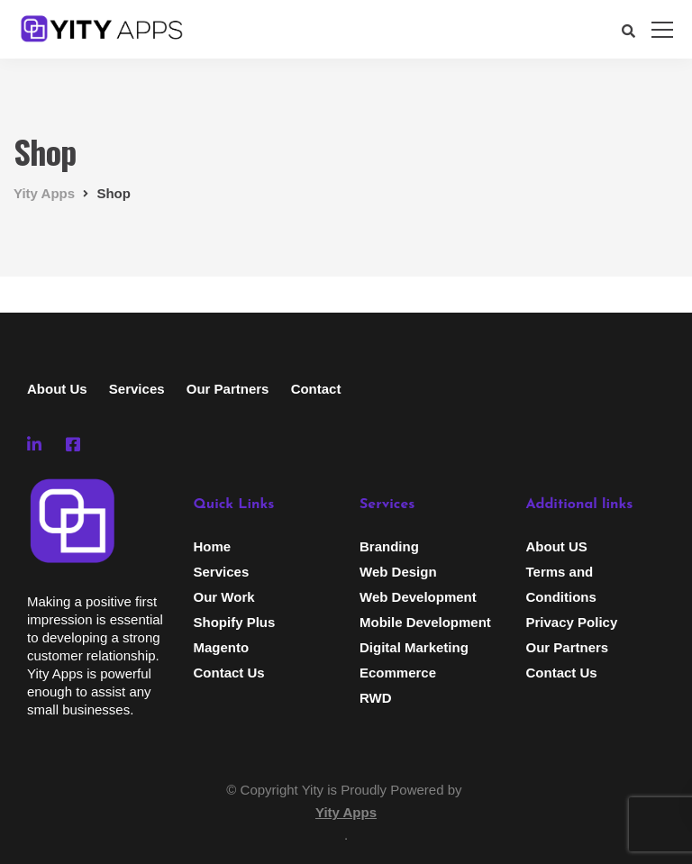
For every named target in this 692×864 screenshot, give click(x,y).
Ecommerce (398, 672)
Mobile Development (425, 622)
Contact (316, 388)
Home (213, 546)
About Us (57, 388)
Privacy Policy (572, 622)
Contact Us (229, 672)
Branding (389, 546)
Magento (222, 647)
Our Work (224, 597)
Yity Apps (346, 812)
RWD (376, 697)
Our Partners (228, 388)
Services (137, 388)
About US (556, 546)
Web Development (418, 597)
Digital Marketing (414, 647)
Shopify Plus (235, 622)
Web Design (398, 571)
